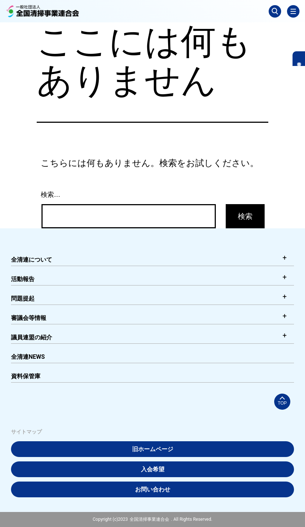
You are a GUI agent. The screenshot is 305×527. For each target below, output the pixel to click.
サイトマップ (26, 432)
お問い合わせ (152, 489)
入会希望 (152, 469)
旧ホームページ (152, 449)
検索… (51, 194)
